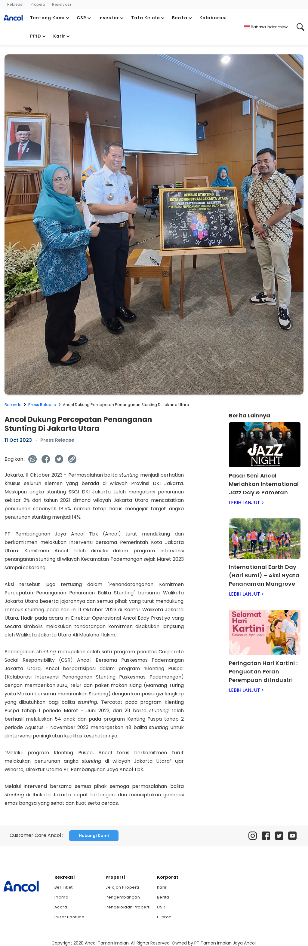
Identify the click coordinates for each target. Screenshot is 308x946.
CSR (161, 907)
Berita (163, 897)
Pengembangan (123, 897)
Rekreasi (15, 4)
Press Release (42, 404)
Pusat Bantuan (69, 917)
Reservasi (61, 4)
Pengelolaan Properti (128, 907)
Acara (60, 907)
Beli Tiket (63, 887)
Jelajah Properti (122, 887)
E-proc (164, 917)
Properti (38, 4)
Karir (162, 887)
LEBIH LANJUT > (246, 502)
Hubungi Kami (94, 835)
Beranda (13, 404)
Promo (61, 897)
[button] (49, 18)
